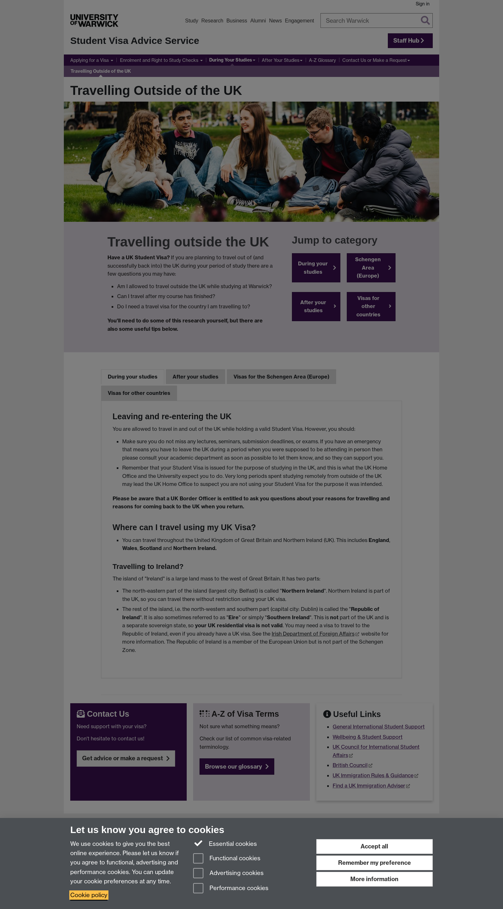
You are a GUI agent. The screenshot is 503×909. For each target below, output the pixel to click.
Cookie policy (88, 895)
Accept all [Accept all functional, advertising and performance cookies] (374, 846)
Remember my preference (374, 862)
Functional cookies (226, 859)
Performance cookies (231, 889)
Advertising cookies (228, 874)
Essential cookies (225, 843)
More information (374, 879)
